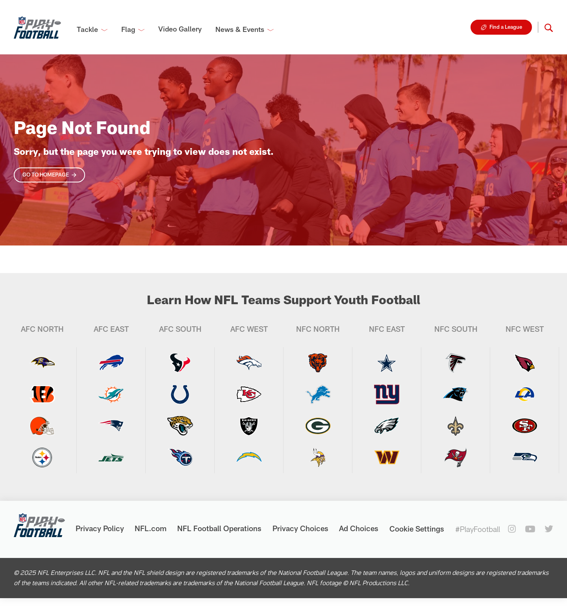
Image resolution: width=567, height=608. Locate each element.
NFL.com (151, 528)
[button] (548, 27)
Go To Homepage (45, 174)
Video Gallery (180, 28)
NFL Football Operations (219, 528)
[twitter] (549, 528)
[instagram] (512, 529)
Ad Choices (358, 528)
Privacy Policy (100, 528)
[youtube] (530, 529)
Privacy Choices (300, 528)
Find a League (505, 27)
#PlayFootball (477, 529)
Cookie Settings (416, 528)
